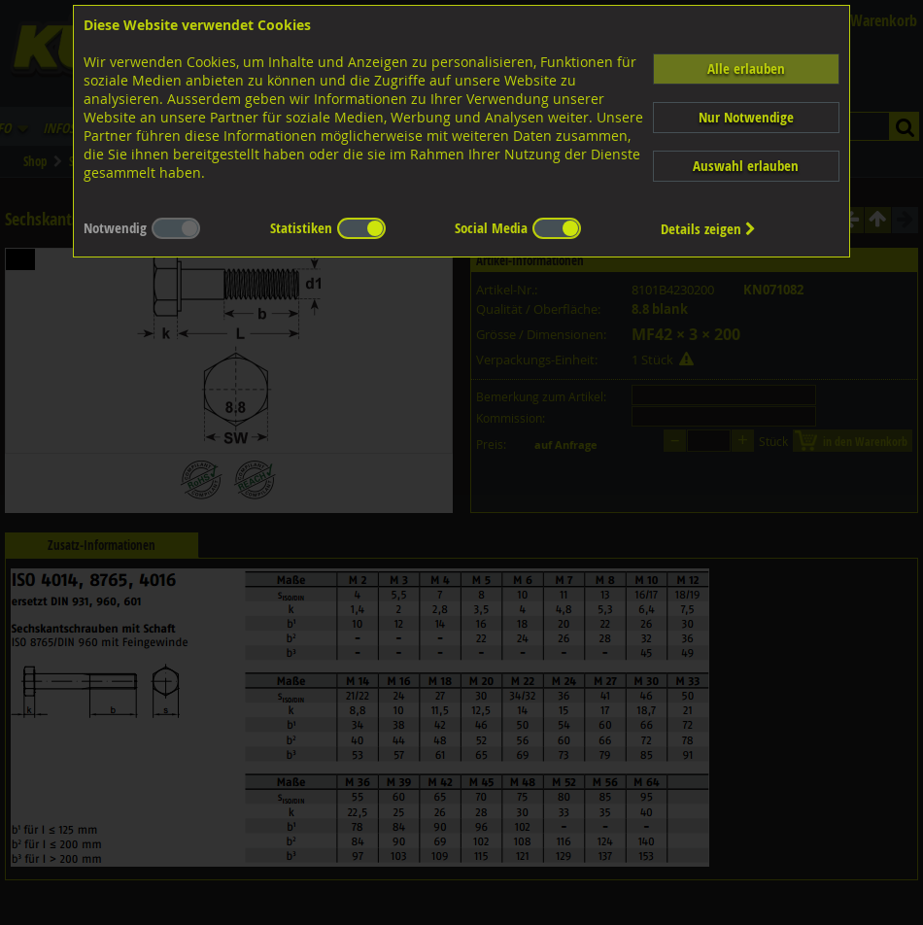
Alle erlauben (746, 68)
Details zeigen (708, 229)
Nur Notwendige (746, 117)
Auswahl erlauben (746, 165)
